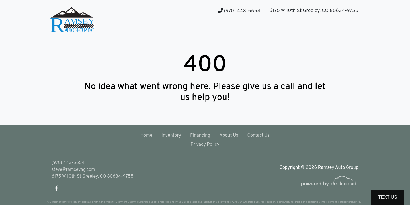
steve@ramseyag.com (73, 170)
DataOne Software (138, 202)
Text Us (387, 197)
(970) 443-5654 (239, 11)
